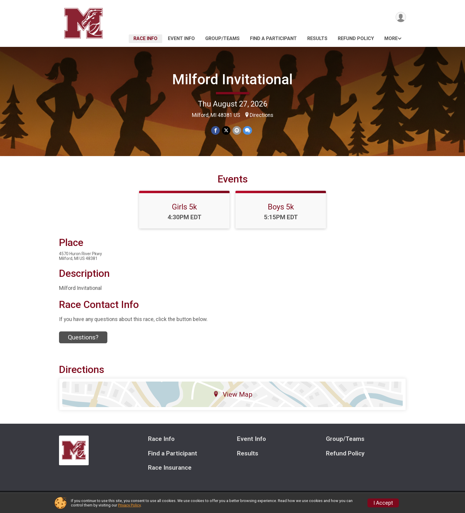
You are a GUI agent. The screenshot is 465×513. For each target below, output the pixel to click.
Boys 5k (281, 210)
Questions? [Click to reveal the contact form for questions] (83, 340)
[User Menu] (400, 17)
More (391, 38)
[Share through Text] (247, 130)
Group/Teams (222, 38)
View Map (232, 398)
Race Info (145, 38)
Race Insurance (170, 471)
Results (317, 38)
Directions (261, 115)
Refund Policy (356, 38)
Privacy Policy (129, 505)
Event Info (181, 38)
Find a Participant (273, 38)
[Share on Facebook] (215, 130)
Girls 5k (184, 210)
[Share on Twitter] (226, 130)
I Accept (383, 503)
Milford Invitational (232, 79)
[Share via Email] (236, 130)
